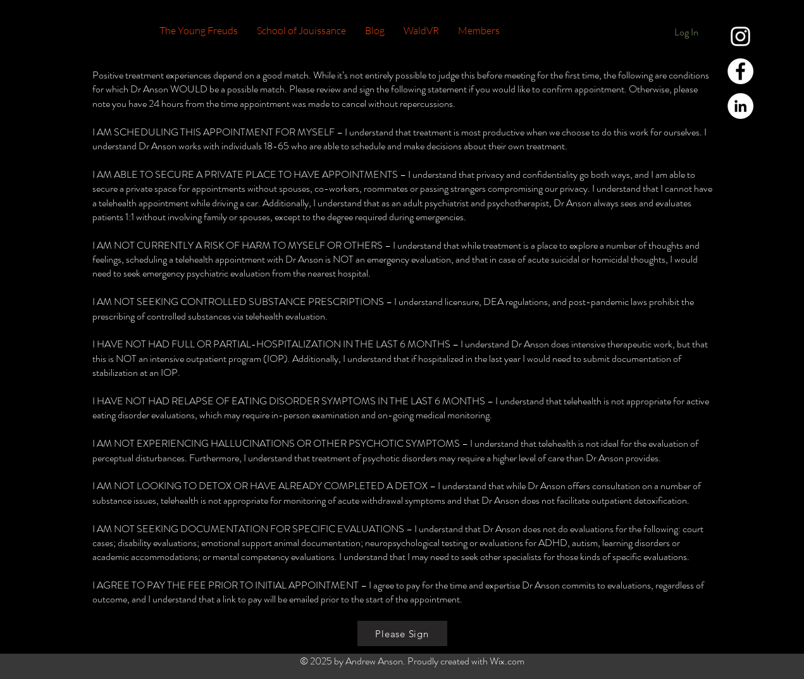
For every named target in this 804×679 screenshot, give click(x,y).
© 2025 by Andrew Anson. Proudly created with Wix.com (412, 661)
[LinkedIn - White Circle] (740, 106)
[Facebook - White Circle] (740, 71)
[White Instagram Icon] (740, 36)
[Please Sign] (402, 633)
